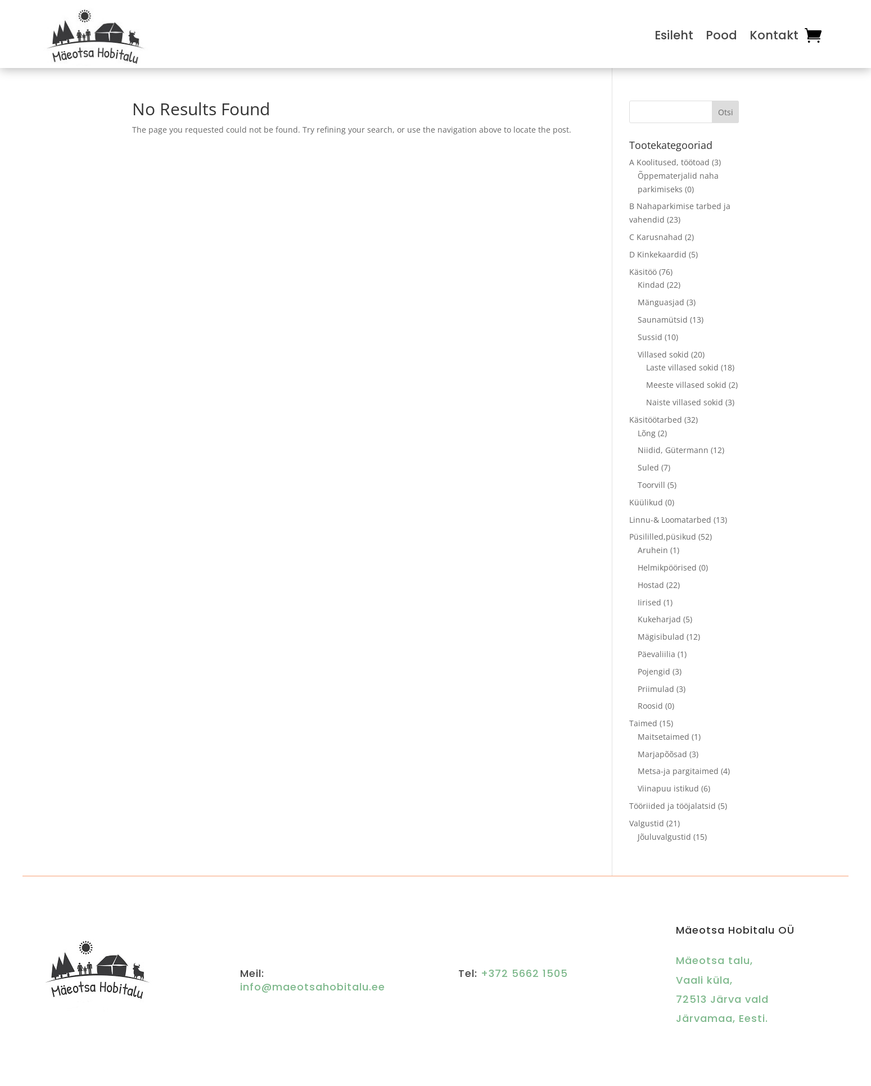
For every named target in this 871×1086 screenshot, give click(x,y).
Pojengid (654, 671)
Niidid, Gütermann (673, 450)
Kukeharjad (659, 619)
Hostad (651, 585)
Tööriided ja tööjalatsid (672, 805)
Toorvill (651, 484)
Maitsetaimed (663, 736)
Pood (721, 35)
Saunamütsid (663, 319)
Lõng (647, 433)
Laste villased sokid (682, 367)
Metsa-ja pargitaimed (678, 771)
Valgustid (646, 823)
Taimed (643, 723)
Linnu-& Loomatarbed (670, 519)
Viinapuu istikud (668, 788)
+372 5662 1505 (524, 973)
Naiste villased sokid (684, 402)
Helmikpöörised (667, 567)
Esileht (674, 35)
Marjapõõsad (662, 754)
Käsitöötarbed (655, 419)
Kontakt (774, 35)
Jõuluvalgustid (664, 836)
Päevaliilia (656, 654)
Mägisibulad (661, 636)
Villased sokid (663, 354)
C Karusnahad (656, 237)
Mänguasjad (661, 302)
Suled (648, 467)
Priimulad (656, 689)
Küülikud (646, 502)
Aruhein (653, 550)
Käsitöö (643, 271)
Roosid (650, 705)
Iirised (649, 602)
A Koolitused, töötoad (669, 162)
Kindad (651, 284)
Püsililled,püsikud (662, 536)
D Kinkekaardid (658, 254)
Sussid (650, 337)
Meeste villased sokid (686, 384)
